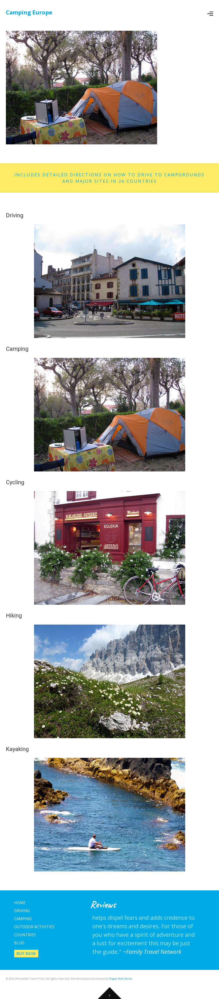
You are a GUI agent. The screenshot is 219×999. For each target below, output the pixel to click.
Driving (22, 910)
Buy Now (26, 953)
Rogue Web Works (120, 978)
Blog (19, 943)
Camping (23, 918)
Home (20, 902)
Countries (25, 934)
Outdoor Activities (34, 926)
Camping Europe (29, 12)
